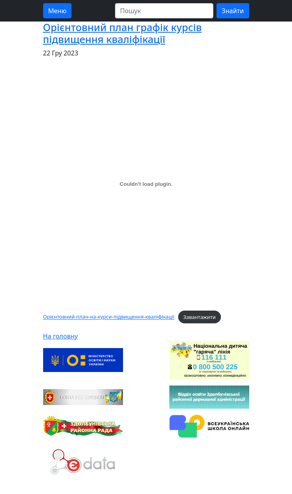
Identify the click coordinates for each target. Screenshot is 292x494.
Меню (57, 10)
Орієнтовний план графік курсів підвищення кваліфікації (122, 33)
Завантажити (199, 317)
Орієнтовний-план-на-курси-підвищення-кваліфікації (109, 317)
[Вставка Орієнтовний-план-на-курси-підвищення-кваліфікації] (146, 183)
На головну (60, 336)
